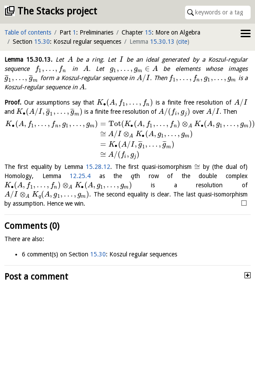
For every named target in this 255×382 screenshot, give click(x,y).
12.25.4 (80, 175)
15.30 (42, 41)
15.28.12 (98, 166)
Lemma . (28, 59)
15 (148, 32)
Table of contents (27, 32)
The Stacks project (57, 11)
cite (182, 41)
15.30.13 (162, 41)
